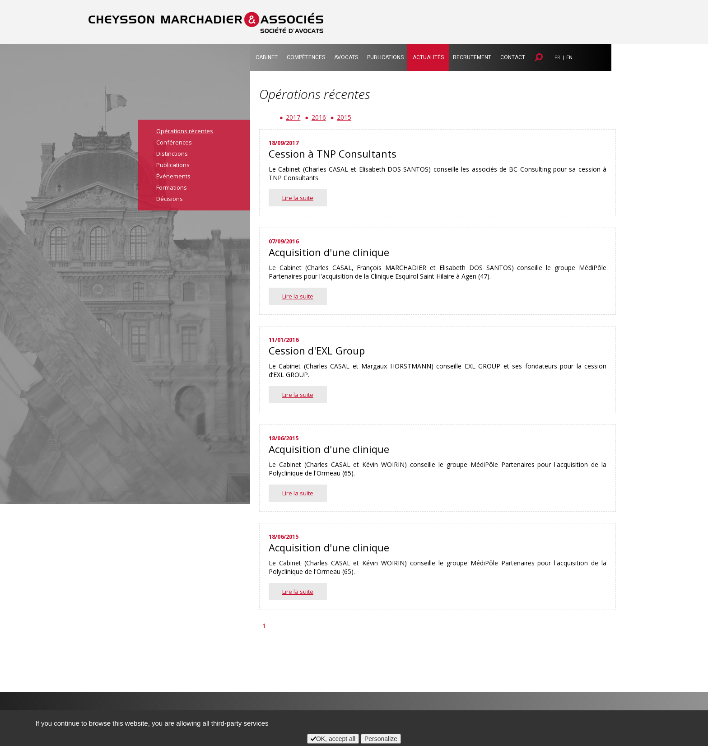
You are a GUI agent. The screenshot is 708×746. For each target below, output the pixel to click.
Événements (173, 176)
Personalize (380, 738)
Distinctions (172, 153)
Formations (171, 187)
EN (569, 58)
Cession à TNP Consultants (332, 153)
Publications (385, 57)
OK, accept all (333, 738)
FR (557, 58)
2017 (293, 117)
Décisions (169, 199)
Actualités (428, 57)
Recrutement (472, 57)
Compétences (306, 57)
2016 (319, 117)
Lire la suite (297, 198)
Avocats (346, 57)
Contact (512, 57)
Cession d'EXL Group (317, 350)
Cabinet (267, 57)
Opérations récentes (184, 131)
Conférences (174, 142)
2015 (344, 117)
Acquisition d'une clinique (329, 252)
